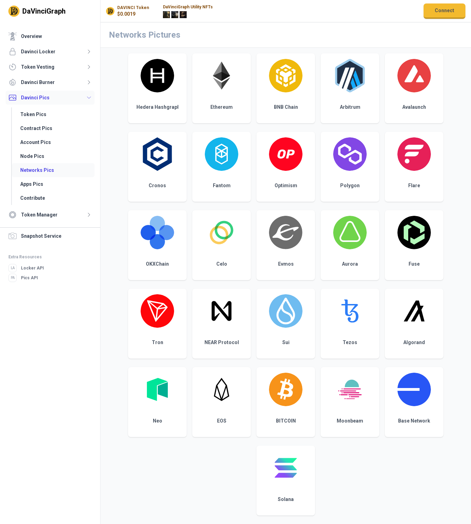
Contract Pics (36, 128)
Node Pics (32, 156)
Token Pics (33, 114)
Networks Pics (37, 170)
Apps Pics (31, 184)
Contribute (32, 198)
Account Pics (35, 142)
